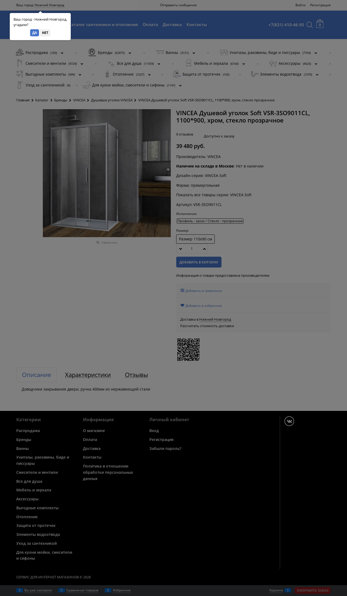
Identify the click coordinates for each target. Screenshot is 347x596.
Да (34, 32)
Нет (45, 32)
